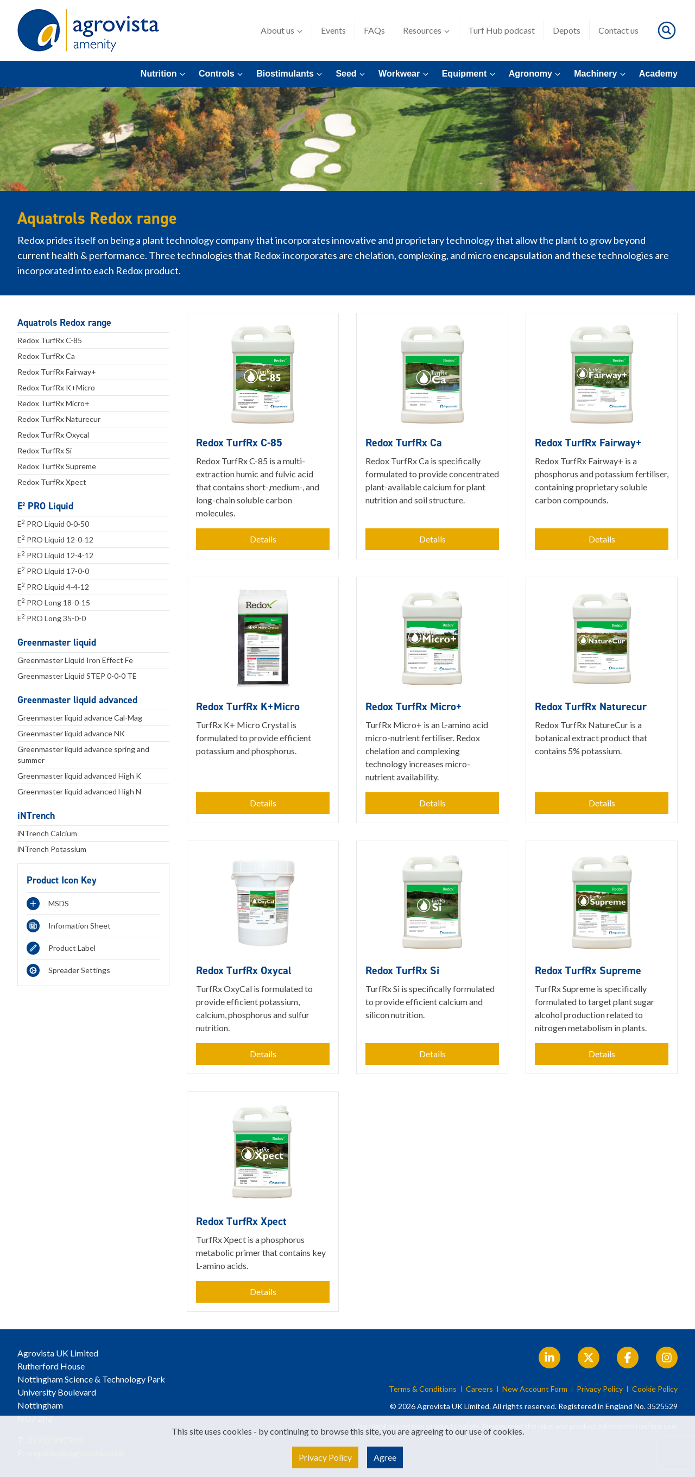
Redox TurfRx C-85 (49, 340)
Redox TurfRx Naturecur (58, 419)
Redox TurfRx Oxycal (53, 434)
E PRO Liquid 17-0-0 (53, 571)
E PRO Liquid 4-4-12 (53, 586)
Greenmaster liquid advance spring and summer (83, 754)
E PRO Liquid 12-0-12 (55, 539)
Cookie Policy (655, 1389)
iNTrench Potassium (51, 849)
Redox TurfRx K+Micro (56, 387)
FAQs (374, 30)
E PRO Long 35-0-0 (51, 618)
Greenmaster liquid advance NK (71, 733)
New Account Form (534, 1389)
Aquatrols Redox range (64, 322)
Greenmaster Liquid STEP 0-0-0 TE (77, 675)
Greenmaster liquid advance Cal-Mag (79, 717)
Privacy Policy (600, 1389)
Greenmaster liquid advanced (77, 699)
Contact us (618, 30)
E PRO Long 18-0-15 (53, 602)
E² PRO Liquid (45, 506)
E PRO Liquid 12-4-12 (55, 555)
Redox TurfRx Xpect (51, 482)
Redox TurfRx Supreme (56, 466)
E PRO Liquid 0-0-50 (53, 523)
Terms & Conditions (423, 1389)
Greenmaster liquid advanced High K (79, 775)
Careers (479, 1389)
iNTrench (36, 815)
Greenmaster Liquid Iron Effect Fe (75, 660)
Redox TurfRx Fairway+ (56, 371)
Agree (385, 1457)
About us (282, 30)
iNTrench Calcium (47, 833)
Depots (566, 30)
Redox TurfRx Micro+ (53, 403)
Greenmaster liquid (56, 642)
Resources (426, 30)
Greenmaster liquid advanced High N (79, 791)
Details (263, 539)
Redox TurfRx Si (44, 450)
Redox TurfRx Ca (46, 356)
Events (333, 30)
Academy (658, 73)
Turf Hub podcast (501, 30)
